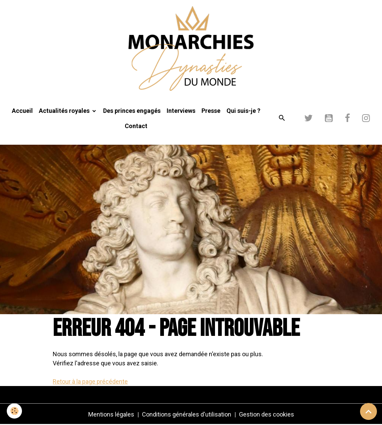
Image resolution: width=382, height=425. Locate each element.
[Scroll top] (368, 411)
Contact (136, 125)
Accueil (22, 110)
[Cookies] (14, 411)
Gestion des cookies (266, 414)
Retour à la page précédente (90, 381)
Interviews (181, 110)
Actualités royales (65, 110)
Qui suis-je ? (243, 110)
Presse (210, 110)
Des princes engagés (132, 110)
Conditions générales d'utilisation (186, 414)
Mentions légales (111, 414)
